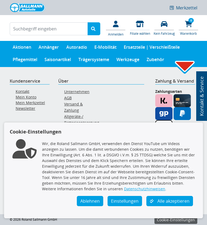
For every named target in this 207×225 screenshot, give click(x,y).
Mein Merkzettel (30, 102)
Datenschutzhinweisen (144, 188)
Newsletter (25, 108)
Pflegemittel (25, 61)
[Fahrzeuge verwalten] (164, 27)
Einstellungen (125, 201)
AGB (68, 97)
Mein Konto (26, 97)
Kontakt (22, 91)
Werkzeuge (127, 61)
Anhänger (49, 48)
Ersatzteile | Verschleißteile (152, 48)
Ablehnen (90, 201)
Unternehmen (76, 91)
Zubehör (155, 61)
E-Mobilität (105, 48)
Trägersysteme (93, 61)
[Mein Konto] (116, 28)
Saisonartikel (57, 61)
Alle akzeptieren (169, 201)
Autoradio (76, 48)
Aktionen (22, 48)
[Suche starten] (94, 28)
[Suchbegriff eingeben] (49, 28)
